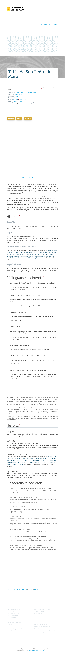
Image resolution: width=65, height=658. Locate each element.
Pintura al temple (17, 101)
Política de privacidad (42, 650)
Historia (19, 118)
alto (28, 103)
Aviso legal (32, 650)
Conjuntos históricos (13, 613)
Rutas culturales (38, 613)
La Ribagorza (15, 178)
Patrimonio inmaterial (14, 615)
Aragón (29, 178)
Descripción (11, 118)
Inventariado (18, 94)
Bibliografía (28, 118)
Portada (10, 88)
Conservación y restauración (15, 629)
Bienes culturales (26, 88)
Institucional (36, 622)
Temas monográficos (39, 611)
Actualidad (36, 615)
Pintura (16, 96)
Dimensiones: (12, 103)
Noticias (36, 618)
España (34, 178)
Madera (15, 99)
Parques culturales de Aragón (42, 609)
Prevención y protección (14, 622)
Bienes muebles (36, 88)
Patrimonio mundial (13, 617)
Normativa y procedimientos (42, 626)
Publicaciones (38, 620)
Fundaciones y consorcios (41, 629)
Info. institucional (46, 24)
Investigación (11, 624)
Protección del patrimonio (13, 619)
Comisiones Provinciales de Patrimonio (44, 631)
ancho (20, 103)
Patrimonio (17, 88)
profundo (34, 103)
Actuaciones (11, 631)
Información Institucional (41, 624)
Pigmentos (23, 99)
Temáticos (36, 607)
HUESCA (23, 178)
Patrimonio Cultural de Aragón (16, 609)
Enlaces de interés (39, 633)
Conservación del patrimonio (14, 626)
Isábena (9, 178)
